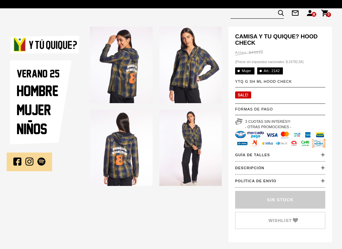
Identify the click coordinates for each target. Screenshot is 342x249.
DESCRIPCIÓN (249, 168)
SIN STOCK (280, 199)
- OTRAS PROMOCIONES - (268, 127)
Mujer (34, 109)
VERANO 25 (38, 73)
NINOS (32, 128)
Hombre (37, 90)
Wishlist (280, 220)
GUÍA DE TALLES (252, 155)
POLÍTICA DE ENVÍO (256, 181)
